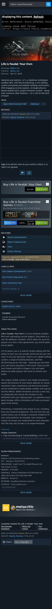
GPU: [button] (37, 556)
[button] (26, 117)
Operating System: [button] (11, 556)
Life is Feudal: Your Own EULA (16, 261)
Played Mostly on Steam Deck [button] (30, 552)
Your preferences (43, 529)
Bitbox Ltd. (15, 70)
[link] (26, 224)
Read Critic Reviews (25, 511)
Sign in (4, 166)
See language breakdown (6, 529)
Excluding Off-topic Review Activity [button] (19, 548)
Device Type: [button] (8, 560)
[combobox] (27, 4)
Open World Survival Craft (14, 105)
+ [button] (44, 105)
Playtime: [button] (7, 552)
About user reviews (26, 529)
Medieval (35, 105)
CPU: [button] (27, 556)
